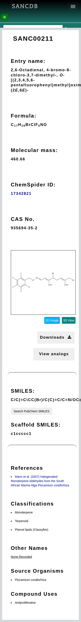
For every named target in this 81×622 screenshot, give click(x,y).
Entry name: (28, 61)
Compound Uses (34, 594)
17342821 (21, 193)
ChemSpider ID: (33, 185)
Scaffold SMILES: (36, 425)
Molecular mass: (34, 150)
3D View (68, 320)
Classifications (32, 504)
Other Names (29, 548)
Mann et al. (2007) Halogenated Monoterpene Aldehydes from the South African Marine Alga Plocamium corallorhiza (40, 481)
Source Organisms (37, 571)
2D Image (52, 320)
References (27, 468)
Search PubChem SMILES (31, 411)
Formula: (24, 116)
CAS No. (23, 219)
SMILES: (23, 391)
